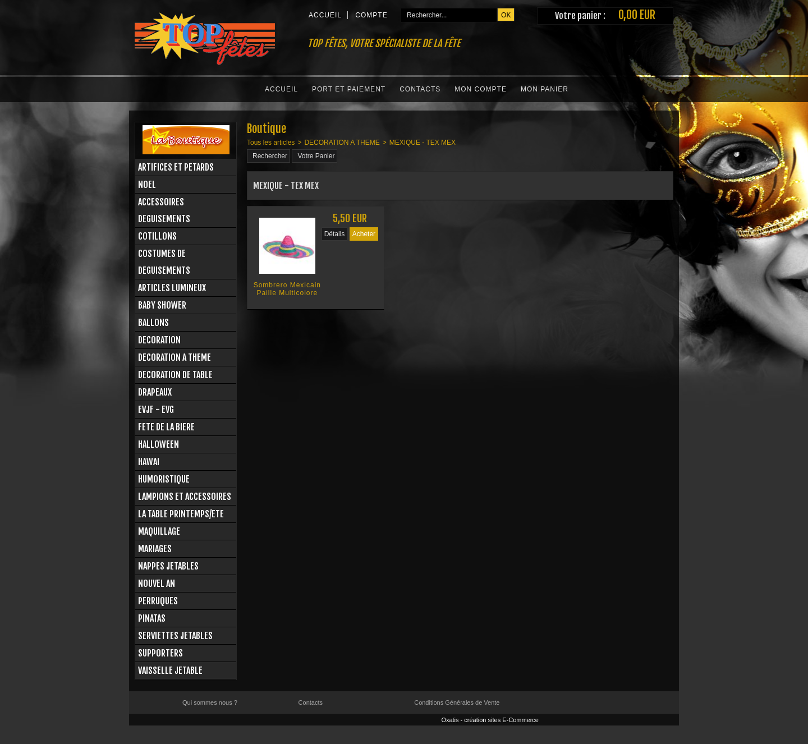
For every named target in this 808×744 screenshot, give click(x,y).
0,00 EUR (636, 15)
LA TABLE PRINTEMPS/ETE (181, 514)
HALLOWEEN (158, 444)
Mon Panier (544, 89)
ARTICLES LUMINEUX (172, 287)
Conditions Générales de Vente (456, 702)
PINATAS (152, 618)
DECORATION (159, 340)
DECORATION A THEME (174, 357)
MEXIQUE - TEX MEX (422, 142)
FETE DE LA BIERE (166, 427)
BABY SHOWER (162, 305)
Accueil (281, 89)
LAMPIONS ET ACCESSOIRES (184, 496)
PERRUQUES (158, 601)
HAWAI (148, 461)
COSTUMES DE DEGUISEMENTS (164, 262)
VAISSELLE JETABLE (170, 670)
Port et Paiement (348, 89)
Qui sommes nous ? (209, 702)
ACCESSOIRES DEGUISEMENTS (164, 210)
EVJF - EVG (156, 409)
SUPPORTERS (160, 653)
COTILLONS (157, 236)
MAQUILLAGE (159, 531)
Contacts (420, 89)
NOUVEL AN (156, 583)
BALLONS (153, 322)
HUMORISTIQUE (164, 479)
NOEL (147, 184)
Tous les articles (271, 142)
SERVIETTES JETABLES (175, 635)
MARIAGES (155, 548)
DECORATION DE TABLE (175, 374)
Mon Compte (480, 89)
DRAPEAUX (155, 392)
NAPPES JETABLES (168, 566)
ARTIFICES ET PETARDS (176, 167)
